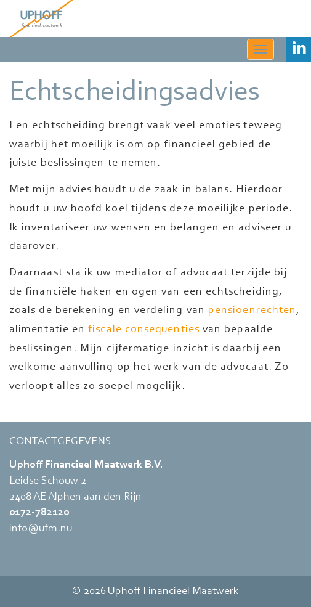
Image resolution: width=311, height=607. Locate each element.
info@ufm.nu (40, 528)
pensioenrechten (252, 310)
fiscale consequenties (144, 329)
